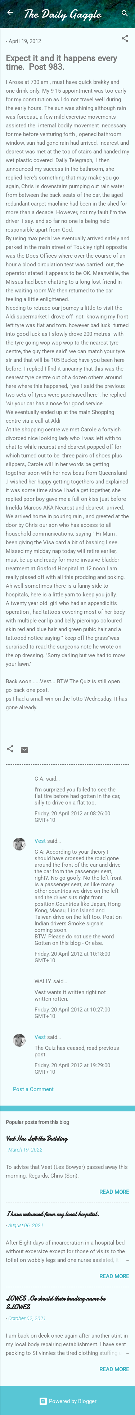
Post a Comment (33, 1089)
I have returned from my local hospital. (52, 1214)
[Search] (125, 15)
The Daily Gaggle (61, 14)
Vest (40, 841)
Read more (114, 1192)
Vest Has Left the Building (36, 1138)
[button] (125, 39)
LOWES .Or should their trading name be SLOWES (55, 1303)
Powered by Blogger (67, 1401)
